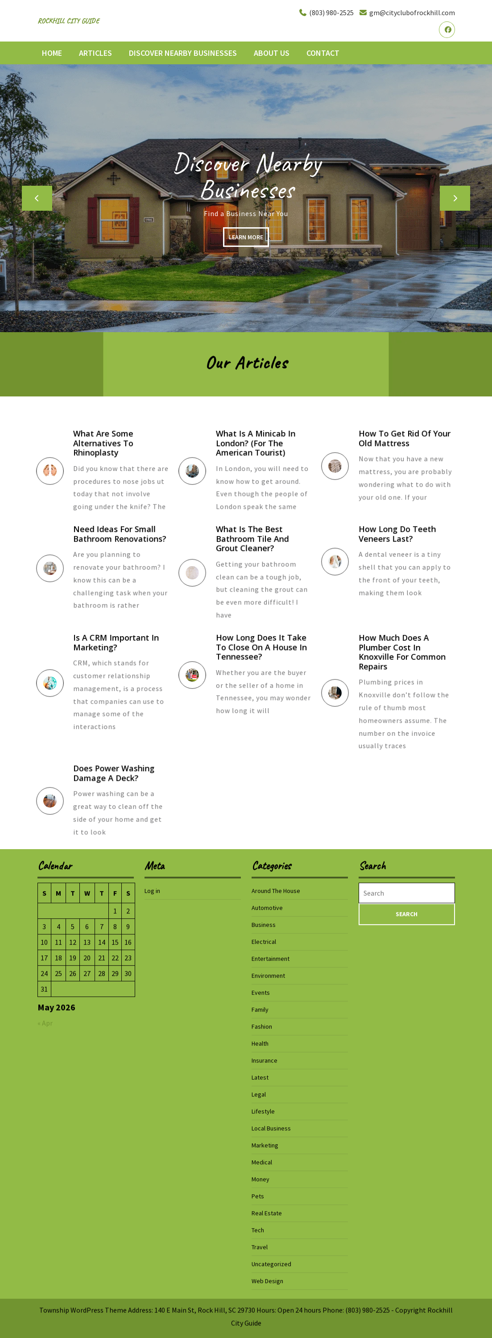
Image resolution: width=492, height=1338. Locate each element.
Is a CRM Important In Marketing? (117, 656)
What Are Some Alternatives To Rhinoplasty (109, 452)
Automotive (267, 1167)
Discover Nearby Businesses (183, 53)
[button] (37, 198)
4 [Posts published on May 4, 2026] (58, 1185)
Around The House (276, 1150)
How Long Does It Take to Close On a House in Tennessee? (262, 656)
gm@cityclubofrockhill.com (407, 12)
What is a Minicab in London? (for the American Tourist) (258, 452)
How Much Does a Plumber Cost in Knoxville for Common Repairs (404, 665)
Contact (322, 53)
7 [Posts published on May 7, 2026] (101, 1185)
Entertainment (270, 1218)
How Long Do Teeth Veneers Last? (400, 543)
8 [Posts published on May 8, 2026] (115, 1185)
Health (260, 1303)
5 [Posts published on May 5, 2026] (72, 1185)
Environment (268, 1235)
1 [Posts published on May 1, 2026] (115, 1170)
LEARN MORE (248, 240)
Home (52, 53)
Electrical (264, 1201)
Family (260, 1269)
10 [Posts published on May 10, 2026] (44, 1201)
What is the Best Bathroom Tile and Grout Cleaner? (256, 550)
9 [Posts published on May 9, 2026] (128, 1185)
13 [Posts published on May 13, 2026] (87, 1201)
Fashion (262, 1286)
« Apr (45, 1282)
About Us (271, 53)
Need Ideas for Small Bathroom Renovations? (120, 545)
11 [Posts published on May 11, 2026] (58, 1201)
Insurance (264, 1320)
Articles (95, 53)
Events (261, 1252)
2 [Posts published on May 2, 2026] (128, 1170)
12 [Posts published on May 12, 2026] (72, 1201)
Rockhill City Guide (68, 21)
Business (264, 1184)
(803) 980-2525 (326, 12)
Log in (152, 1150)
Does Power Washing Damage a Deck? (116, 782)
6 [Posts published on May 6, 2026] (87, 1185)
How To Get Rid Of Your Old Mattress (405, 447)
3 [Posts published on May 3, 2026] (44, 1185)
